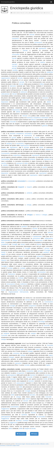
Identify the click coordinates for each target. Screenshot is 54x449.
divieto (41, 147)
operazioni (18, 363)
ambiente (29, 193)
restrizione (4, 149)
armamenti (39, 256)
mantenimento (37, 236)
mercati (25, 50)
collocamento (5, 94)
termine (35, 228)
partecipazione (11, 375)
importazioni (28, 135)
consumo (45, 98)
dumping (9, 143)
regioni (22, 349)
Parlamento (11, 274)
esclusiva (30, 117)
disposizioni (4, 102)
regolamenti (49, 149)
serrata (33, 428)
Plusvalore (22, 434)
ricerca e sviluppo (41, 214)
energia (29, 205)
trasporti (21, 187)
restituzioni (23, 92)
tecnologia (42, 321)
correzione (16, 353)
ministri (23, 244)
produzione (25, 100)
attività (49, 102)
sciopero (27, 428)
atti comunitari (40, 416)
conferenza (23, 284)
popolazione (42, 48)
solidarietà (50, 72)
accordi (13, 137)
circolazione (29, 371)
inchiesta (32, 159)
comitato (22, 268)
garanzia (45, 125)
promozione (36, 238)
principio (26, 147)
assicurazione (20, 383)
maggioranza (5, 408)
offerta (42, 84)
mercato (31, 34)
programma (32, 306)
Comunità (13, 121)
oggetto (3, 254)
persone (40, 371)
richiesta (20, 278)
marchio (3, 163)
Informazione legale (20, 444)
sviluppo (29, 214)
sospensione (17, 155)
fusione (3, 290)
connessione (38, 42)
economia (47, 375)
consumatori (16, 54)
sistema (42, 62)
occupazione (20, 373)
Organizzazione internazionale (18, 292)
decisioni (33, 375)
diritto (26, 163)
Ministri (39, 244)
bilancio (33, 119)
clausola (33, 412)
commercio (15, 38)
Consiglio (14, 244)
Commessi (2, 445)
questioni (24, 226)
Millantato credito (44, 444)
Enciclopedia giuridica (8, 2)
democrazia (38, 240)
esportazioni (43, 173)
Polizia (35, 434)
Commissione (5, 153)
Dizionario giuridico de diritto (32, 444)
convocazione (10, 284)
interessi (50, 232)
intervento (13, 86)
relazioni (3, 260)
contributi (25, 420)
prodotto (15, 70)
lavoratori (13, 379)
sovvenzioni (19, 143)
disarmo (21, 256)
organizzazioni (5, 78)
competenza (5, 244)
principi (14, 68)
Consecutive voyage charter (13, 445)
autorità (5, 165)
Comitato (10, 268)
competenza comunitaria (40, 117)
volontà (27, 399)
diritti (20, 387)
